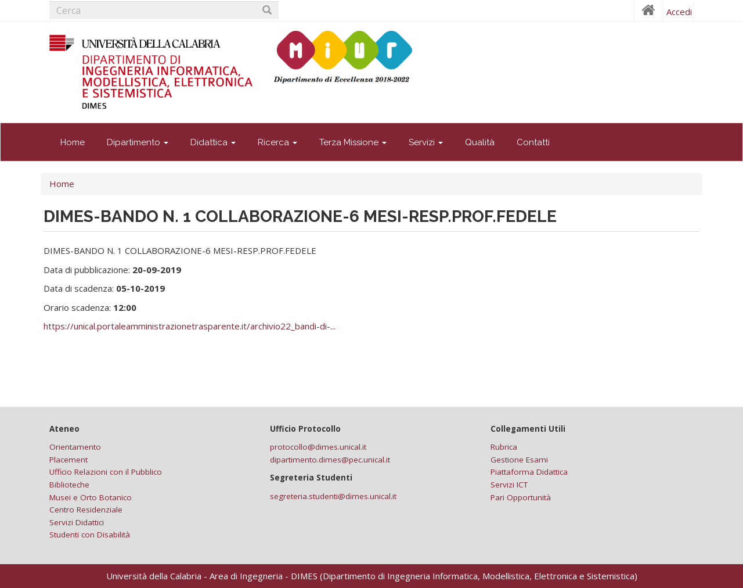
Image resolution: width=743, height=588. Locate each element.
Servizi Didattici (76, 522)
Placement (68, 459)
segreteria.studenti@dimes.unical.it (333, 496)
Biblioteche (69, 484)
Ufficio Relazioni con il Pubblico (105, 472)
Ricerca (277, 142)
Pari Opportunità (520, 497)
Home (72, 142)
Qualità (480, 142)
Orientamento (75, 447)
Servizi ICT (509, 484)
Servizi (426, 142)
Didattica (213, 142)
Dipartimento (137, 142)
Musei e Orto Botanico (90, 497)
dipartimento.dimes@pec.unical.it (330, 459)
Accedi (679, 11)
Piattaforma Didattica (529, 472)
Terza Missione (353, 142)
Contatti (533, 142)
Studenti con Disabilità (89, 534)
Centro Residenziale (85, 509)
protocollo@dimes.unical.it (318, 447)
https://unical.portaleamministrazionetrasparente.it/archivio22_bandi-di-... (190, 326)
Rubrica (503, 447)
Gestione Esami (519, 459)
